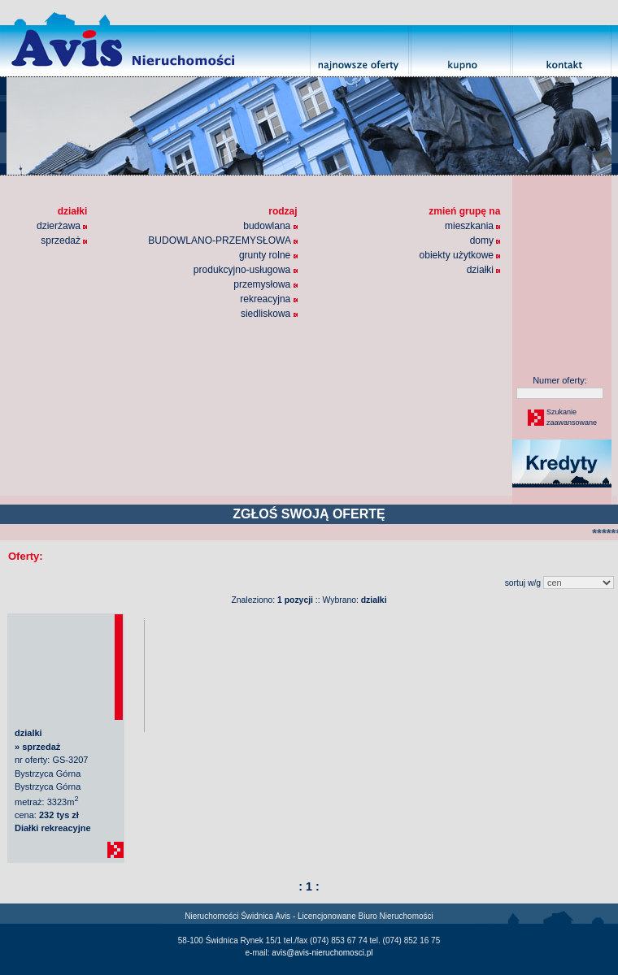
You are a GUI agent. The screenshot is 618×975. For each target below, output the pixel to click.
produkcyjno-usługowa (246, 269)
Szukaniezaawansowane (570, 417)
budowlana (270, 226)
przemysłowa (265, 284)
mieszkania (472, 226)
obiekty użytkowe (460, 255)
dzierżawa (62, 226)
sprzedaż (64, 240)
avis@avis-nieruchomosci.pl (322, 952)
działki (484, 269)
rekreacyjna (268, 299)
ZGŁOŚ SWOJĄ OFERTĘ (309, 514)
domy (485, 240)
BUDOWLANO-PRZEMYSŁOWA (222, 240)
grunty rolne (268, 255)
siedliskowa (269, 313)
